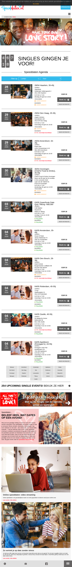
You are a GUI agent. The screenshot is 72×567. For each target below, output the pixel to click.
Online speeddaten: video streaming (19, 495)
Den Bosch (12, 370)
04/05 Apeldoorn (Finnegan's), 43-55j (43, 343)
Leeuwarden (36, 373)
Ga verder (36, 4)
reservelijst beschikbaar (45, 132)
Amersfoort (24, 367)
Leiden (48, 373)
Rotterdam (24, 376)
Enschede (60, 370)
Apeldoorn (48, 367)
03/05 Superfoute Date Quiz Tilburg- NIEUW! (44, 203)
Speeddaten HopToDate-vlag (26, 439)
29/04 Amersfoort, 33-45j (43, 142)
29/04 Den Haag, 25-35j (44, 113)
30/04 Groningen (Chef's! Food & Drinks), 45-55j (44, 171)
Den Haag (24, 370)
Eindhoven (47, 370)
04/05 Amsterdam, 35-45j (44, 231)
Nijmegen (12, 376)
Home (14, 17)
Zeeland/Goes (60, 376)
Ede (36, 370)
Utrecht (48, 376)
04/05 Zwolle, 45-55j (43, 314)
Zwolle (36, 379)
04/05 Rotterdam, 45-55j (45, 286)
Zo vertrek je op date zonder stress (18, 550)
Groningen (12, 373)
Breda (60, 367)
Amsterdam (36, 367)
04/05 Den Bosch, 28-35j (44, 259)
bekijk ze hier (33, 385)
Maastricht (60, 373)
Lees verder (6, 500)
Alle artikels (13, 500)
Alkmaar (12, 367)
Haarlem (24, 373)
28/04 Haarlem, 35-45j (44, 85)
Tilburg (36, 376)
